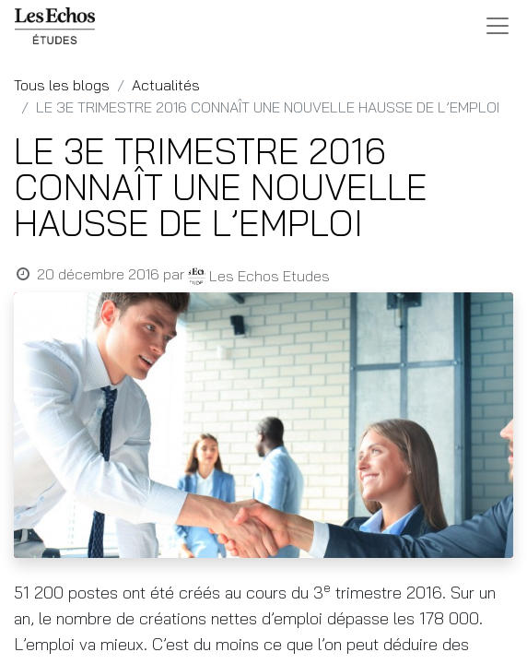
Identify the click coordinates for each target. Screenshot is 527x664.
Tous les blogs (62, 85)
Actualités (166, 85)
